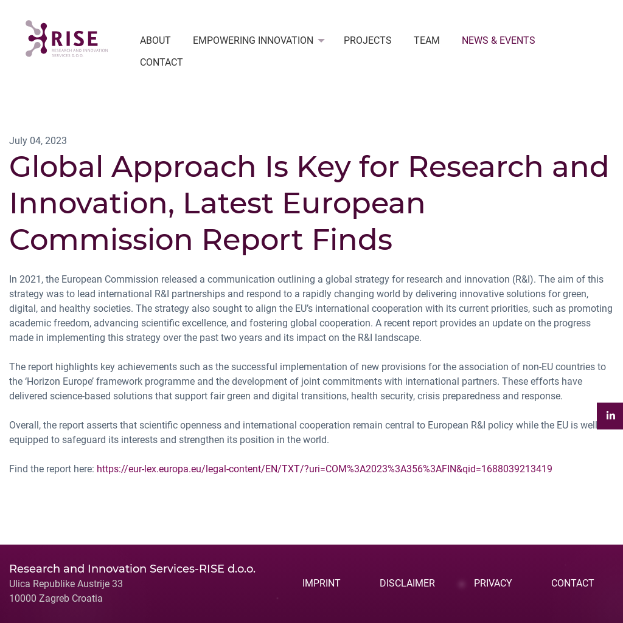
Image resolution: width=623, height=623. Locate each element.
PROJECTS (368, 40)
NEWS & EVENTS (498, 40)
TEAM (427, 40)
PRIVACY (493, 583)
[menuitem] (155, 41)
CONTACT (161, 62)
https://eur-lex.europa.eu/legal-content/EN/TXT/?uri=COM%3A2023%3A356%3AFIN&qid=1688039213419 (324, 469)
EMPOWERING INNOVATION (253, 40)
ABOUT (155, 40)
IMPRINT (321, 583)
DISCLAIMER (407, 583)
